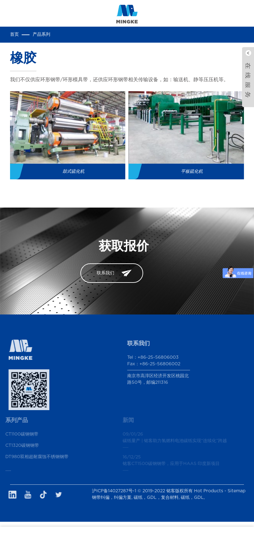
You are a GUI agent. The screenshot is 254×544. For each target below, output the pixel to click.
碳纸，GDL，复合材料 (160, 497)
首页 (14, 34)
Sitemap (241, 491)
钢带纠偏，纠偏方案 (116, 497)
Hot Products (213, 491)
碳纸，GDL (196, 497)
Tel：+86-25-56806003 (147, 357)
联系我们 (105, 273)
